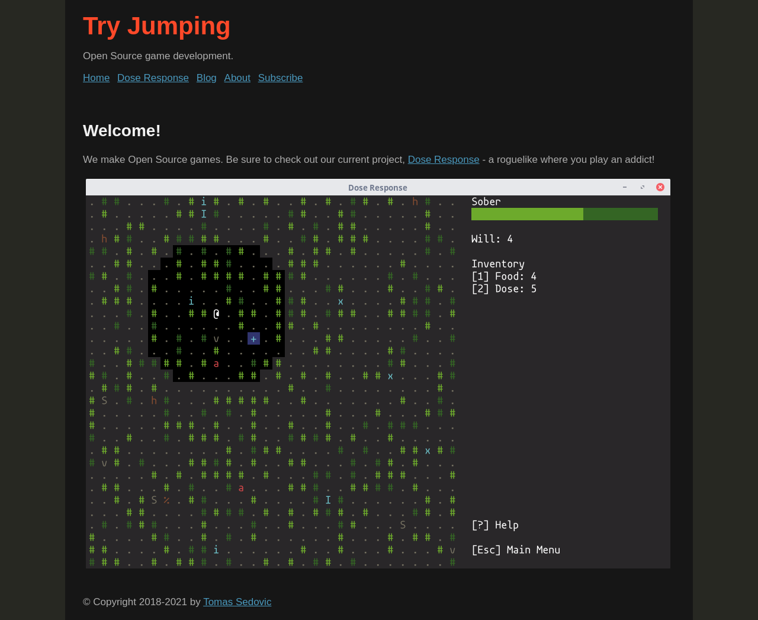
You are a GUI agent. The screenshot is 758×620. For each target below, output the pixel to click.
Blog (207, 77)
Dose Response (153, 77)
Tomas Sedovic (237, 602)
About (237, 77)
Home (96, 77)
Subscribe (280, 77)
